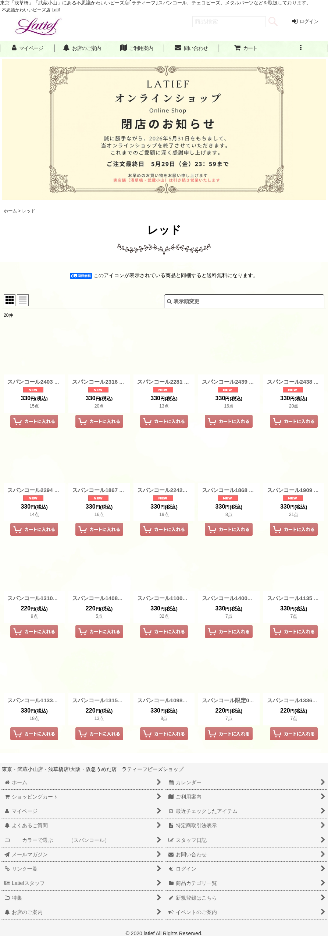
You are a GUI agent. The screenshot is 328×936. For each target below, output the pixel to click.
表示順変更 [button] (183, 301)
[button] (300, 48)
